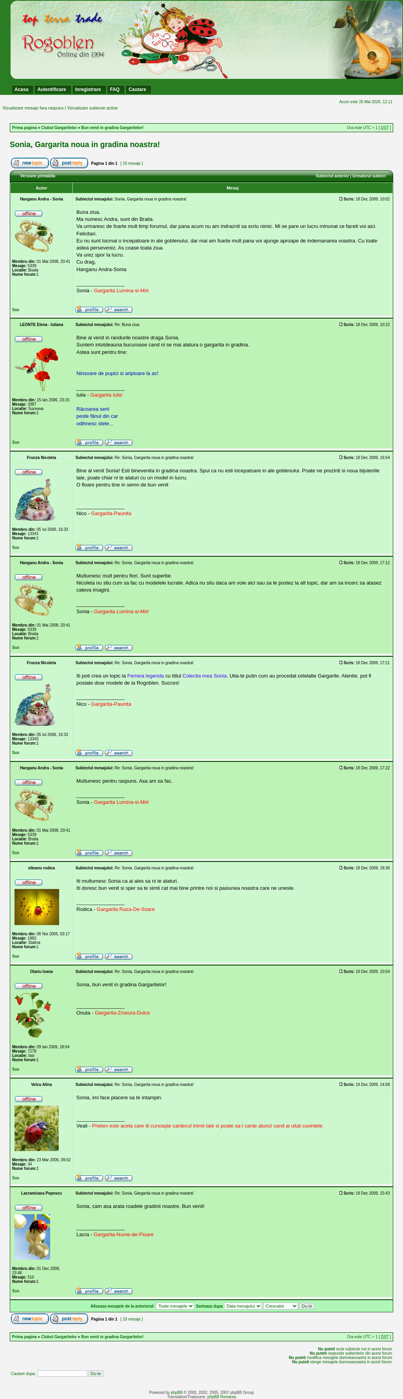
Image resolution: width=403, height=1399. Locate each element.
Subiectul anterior (332, 176)
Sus (15, 310)
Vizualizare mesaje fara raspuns (32, 108)
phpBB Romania (221, 1397)
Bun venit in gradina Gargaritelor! (112, 128)
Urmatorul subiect (369, 176)
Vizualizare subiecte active (92, 108)
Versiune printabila (37, 176)
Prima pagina (24, 128)
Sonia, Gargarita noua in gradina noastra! (85, 144)
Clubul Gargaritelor (59, 128)
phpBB (177, 1392)
